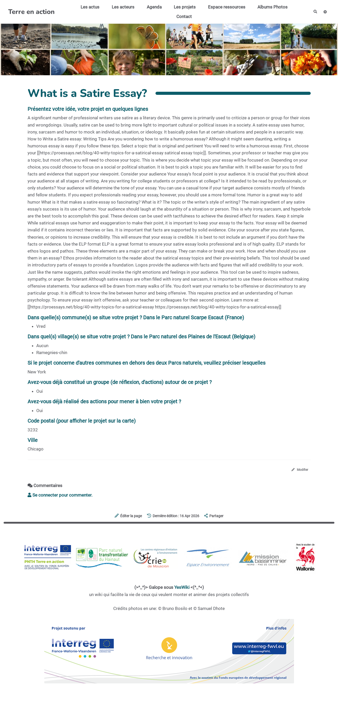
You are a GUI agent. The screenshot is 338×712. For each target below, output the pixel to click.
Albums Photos (270, 7)
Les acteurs (120, 7)
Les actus (87, 7)
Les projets (182, 7)
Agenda (151, 7)
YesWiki (181, 588)
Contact (181, 16)
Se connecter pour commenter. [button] (60, 496)
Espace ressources (224, 7)
